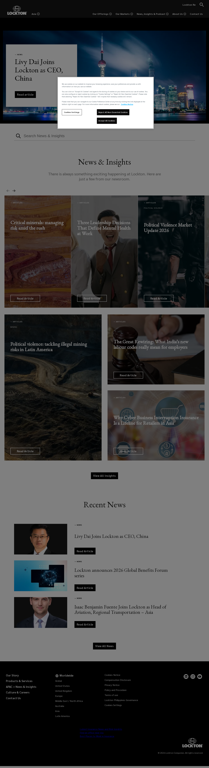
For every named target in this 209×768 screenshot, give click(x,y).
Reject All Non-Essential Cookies (113, 112)
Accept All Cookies (106, 121)
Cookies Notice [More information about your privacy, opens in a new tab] (127, 104)
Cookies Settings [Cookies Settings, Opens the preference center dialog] (72, 112)
